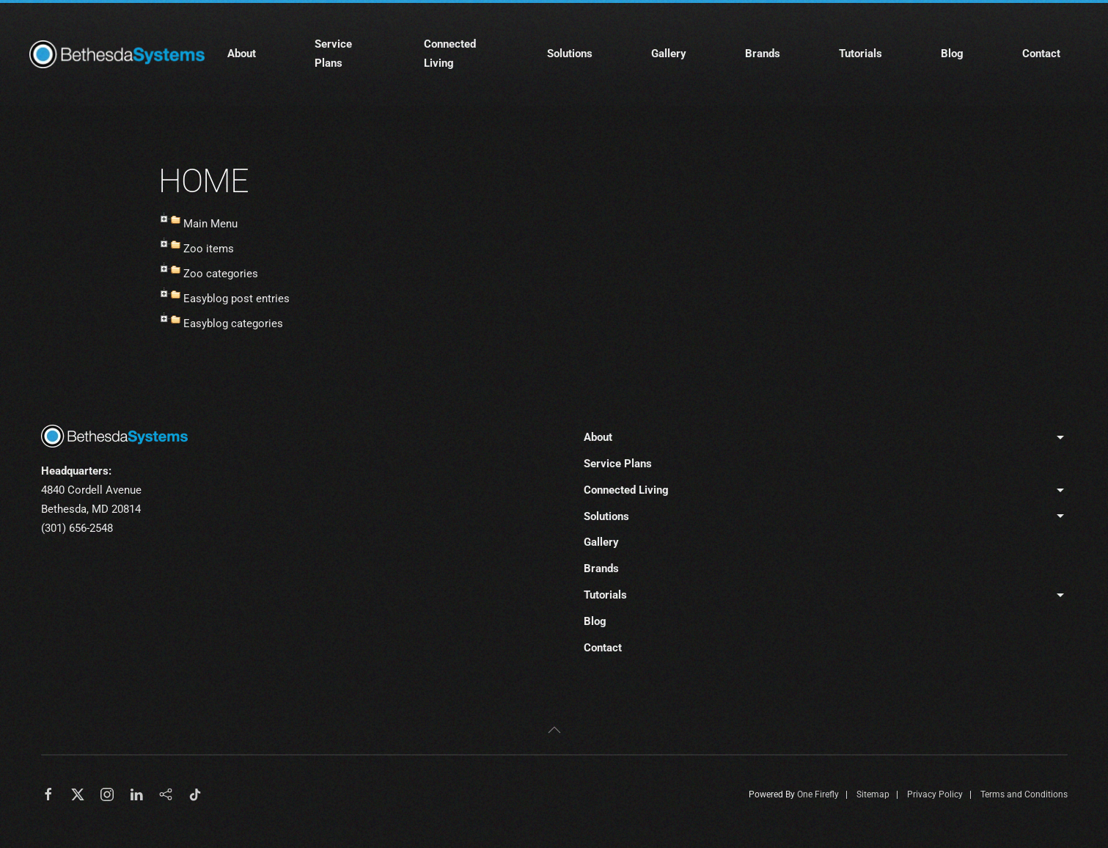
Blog (952, 53)
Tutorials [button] (860, 53)
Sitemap (872, 794)
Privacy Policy (935, 794)
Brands (762, 53)
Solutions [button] (569, 53)
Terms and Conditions (1024, 794)
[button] (554, 730)
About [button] (241, 53)
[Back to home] (119, 54)
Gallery (668, 53)
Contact (1041, 53)
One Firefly (818, 794)
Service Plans (333, 53)
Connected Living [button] (450, 53)
